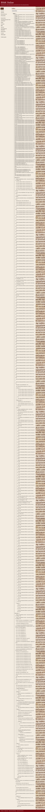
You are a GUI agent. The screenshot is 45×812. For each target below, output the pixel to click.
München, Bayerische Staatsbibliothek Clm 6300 (22, 66)
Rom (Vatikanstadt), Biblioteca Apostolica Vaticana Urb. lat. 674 (24, 131)
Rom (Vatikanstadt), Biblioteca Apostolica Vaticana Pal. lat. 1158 (24, 100)
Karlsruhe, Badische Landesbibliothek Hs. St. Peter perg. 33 (24, 58)
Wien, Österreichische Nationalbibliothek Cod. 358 (22, 169)
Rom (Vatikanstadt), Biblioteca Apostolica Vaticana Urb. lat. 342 (24, 161)
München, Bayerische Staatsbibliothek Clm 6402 (22, 68)
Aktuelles (2, 12)
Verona (18, 753)
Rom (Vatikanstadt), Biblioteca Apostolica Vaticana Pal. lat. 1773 (24, 109)
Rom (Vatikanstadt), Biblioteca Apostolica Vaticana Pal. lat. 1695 (25, 139)
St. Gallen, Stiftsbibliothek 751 (20, 42)
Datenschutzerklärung (12, 810)
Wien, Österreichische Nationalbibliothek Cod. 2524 (23, 170)
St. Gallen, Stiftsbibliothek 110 (20, 40)
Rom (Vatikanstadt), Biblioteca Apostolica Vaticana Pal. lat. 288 (24, 92)
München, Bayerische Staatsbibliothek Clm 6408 (22, 69)
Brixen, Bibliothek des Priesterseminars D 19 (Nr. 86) (23, 22)
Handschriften (3, 18)
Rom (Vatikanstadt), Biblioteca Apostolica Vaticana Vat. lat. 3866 (25, 142)
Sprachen (2, 27)
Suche (2, 8)
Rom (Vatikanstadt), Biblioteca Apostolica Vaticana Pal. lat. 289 (24, 93)
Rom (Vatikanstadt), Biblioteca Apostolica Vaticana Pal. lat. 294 (24, 94)
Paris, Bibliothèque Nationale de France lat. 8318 (22, 80)
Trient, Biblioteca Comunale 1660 (20, 162)
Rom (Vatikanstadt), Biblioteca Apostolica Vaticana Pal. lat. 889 (24, 98)
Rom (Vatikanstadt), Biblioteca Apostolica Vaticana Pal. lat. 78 (24, 88)
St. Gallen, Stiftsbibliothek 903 (20, 43)
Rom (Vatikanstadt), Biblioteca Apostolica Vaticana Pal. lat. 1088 (24, 99)
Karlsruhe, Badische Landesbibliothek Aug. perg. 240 (23, 57)
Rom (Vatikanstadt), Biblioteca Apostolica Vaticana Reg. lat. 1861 (25, 128)
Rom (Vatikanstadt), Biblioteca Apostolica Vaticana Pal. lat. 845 (24, 97)
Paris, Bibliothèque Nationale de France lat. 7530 (22, 79)
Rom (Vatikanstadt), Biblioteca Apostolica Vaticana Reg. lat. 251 (24, 111)
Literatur (2, 33)
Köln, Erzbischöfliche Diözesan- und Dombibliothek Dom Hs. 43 (25, 61)
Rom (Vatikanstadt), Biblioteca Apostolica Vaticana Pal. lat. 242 (24, 89)
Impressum (6, 810)
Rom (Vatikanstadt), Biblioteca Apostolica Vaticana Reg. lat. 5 (24, 160)
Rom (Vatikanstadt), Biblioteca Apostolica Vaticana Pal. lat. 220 (24, 137)
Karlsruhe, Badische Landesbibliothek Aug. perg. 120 (23, 56)
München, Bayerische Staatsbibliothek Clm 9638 (22, 70)
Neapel (18, 799)
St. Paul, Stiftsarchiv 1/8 (19, 81)
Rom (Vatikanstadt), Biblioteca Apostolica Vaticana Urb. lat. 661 (24, 130)
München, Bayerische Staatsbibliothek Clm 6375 (22, 67)
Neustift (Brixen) (21, 737)
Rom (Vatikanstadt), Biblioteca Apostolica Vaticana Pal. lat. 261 (24, 90)
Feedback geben (3, 37)
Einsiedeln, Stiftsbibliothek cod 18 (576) (21, 25)
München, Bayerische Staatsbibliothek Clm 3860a (22, 64)
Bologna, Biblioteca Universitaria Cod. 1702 (22, 171)
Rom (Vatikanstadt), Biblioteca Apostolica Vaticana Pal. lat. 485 (24, 95)
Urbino (18, 603)
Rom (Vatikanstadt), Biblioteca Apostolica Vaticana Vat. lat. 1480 (24, 155)
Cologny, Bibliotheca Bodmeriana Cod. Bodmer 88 (23, 174)
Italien (14, 13)
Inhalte (2, 22)
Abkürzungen (3, 34)
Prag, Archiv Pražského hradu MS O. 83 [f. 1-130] (23, 82)
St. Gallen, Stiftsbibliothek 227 (20, 46)
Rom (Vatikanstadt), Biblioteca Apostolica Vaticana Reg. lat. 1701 (25, 126)
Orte (2, 25)
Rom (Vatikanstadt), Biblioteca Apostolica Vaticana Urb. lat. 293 (24, 129)
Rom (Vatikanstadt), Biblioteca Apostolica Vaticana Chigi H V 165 (25, 84)
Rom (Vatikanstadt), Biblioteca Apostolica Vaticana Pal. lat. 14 (24, 87)
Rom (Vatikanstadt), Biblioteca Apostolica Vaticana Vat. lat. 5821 (24, 134)
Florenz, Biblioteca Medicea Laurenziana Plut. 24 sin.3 (23, 35)
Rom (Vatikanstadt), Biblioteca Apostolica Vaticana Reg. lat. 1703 (25, 127)
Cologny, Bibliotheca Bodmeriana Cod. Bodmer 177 (23, 175)
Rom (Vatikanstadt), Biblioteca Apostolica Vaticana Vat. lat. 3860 (24, 133)
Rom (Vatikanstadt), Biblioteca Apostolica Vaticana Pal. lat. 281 (24, 91)
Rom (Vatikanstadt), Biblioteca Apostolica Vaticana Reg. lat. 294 (24, 112)
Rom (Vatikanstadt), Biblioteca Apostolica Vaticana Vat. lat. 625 (24, 132)
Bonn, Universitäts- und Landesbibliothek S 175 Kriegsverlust (24, 21)
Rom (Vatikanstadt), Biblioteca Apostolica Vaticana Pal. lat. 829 (24, 96)
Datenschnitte (3, 15)
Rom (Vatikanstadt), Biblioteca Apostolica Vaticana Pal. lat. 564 (24, 154)
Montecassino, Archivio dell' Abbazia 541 (21, 63)
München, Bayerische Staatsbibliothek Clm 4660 (22, 65)
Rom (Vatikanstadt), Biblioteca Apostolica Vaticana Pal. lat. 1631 (25, 138)
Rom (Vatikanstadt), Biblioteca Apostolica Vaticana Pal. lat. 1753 (24, 108)
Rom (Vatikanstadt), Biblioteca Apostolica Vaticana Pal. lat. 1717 (24, 107)
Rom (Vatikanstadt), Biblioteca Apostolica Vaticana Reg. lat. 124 (24, 110)
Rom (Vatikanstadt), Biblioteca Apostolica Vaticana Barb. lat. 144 (25, 153)
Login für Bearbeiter (20, 810)
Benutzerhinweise (4, 14)
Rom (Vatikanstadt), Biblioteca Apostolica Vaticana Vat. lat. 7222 (24, 135)
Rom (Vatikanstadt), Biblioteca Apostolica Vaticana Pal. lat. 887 (24, 156)
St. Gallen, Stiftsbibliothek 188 (20, 47)
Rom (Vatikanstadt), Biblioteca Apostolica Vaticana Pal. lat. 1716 (24, 106)
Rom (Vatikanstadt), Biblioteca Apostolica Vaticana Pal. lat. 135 (24, 136)
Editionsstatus (3, 31)
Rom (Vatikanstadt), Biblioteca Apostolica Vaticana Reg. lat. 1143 (24, 125)
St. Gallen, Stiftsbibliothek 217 (20, 41)
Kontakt (2, 810)
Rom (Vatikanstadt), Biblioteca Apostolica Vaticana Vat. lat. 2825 (25, 159)
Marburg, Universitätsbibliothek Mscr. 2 (21, 62)
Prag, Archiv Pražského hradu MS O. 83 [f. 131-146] (23, 83)
